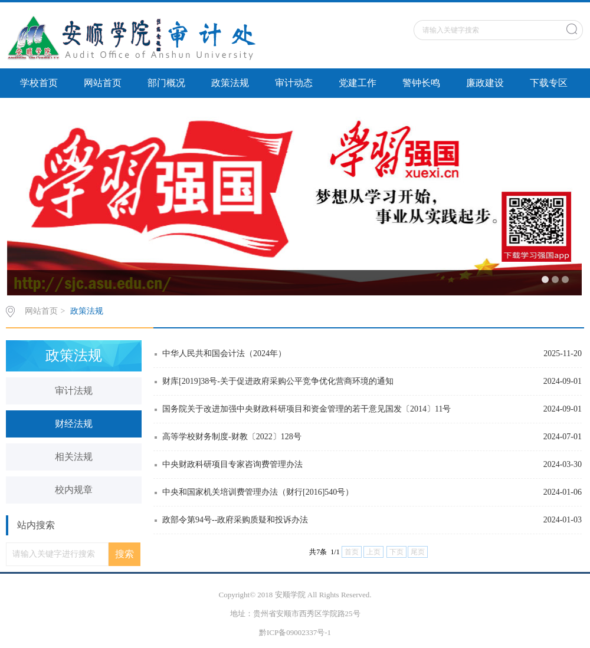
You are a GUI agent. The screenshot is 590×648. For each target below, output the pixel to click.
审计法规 (74, 391)
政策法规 (230, 83)
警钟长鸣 (421, 83)
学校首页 (39, 83)
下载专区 (549, 83)
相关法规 (74, 457)
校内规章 (74, 490)
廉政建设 (485, 83)
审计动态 (294, 83)
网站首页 (103, 83)
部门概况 (166, 83)
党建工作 (357, 83)
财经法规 (74, 424)
